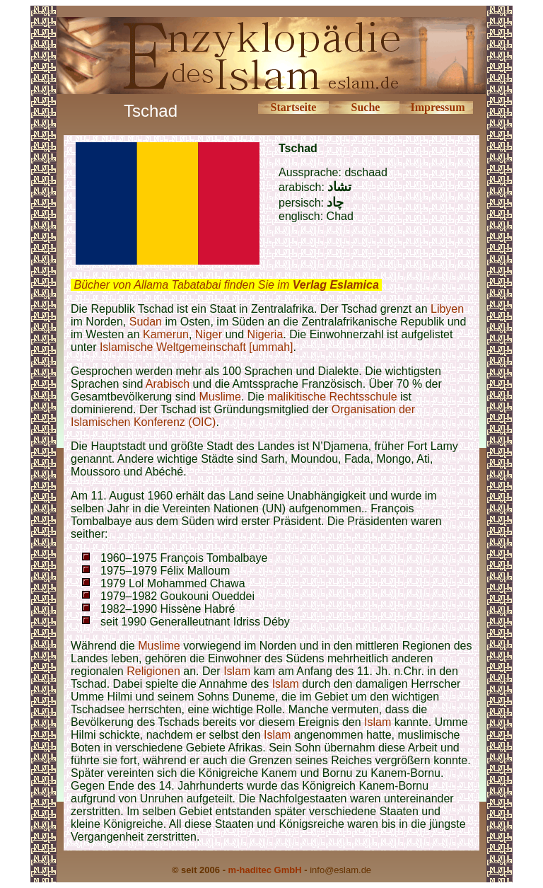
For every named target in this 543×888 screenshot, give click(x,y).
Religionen (153, 671)
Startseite (294, 107)
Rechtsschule (363, 397)
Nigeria (265, 334)
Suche (365, 107)
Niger (208, 334)
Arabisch (167, 384)
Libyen (447, 309)
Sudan (145, 322)
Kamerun (166, 334)
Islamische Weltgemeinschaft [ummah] (196, 347)
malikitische (296, 397)
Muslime (220, 397)
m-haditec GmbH (265, 870)
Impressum (437, 107)
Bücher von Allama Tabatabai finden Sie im (226, 285)
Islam (236, 671)
